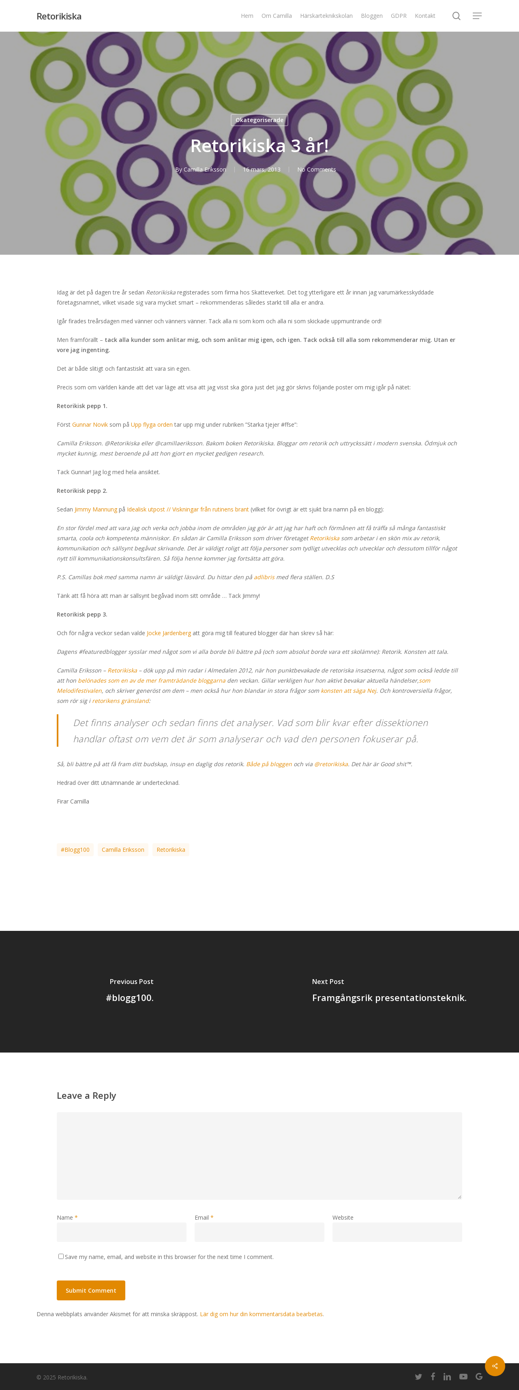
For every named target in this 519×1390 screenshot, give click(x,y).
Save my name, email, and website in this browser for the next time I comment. (169, 1257)
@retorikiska (331, 764)
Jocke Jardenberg (169, 633)
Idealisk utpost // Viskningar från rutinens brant (188, 509)
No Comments (316, 169)
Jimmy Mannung (96, 509)
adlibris (264, 577)
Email (204, 1217)
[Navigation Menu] (478, 16)
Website (343, 1217)
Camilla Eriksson (205, 169)
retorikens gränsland (120, 701)
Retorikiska (58, 15)
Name (67, 1217)
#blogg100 (75, 849)
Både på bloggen (269, 764)
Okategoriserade (259, 120)
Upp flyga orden (152, 424)
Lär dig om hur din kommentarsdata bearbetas (261, 1314)
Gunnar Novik (90, 424)
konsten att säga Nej (348, 690)
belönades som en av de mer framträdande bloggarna (151, 680)
